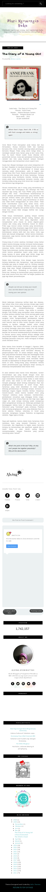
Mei (16, 830)
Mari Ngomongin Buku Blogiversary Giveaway (23, 729)
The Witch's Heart (21, 837)
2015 (15, 864)
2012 (15, 871)
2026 (15, 820)
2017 (15, 860)
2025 (15, 822)
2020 (15, 854)
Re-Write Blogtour (22, 744)
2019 (15, 856)
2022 (15, 849)
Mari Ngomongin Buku (23, 23)
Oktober (18, 826)
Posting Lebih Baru (9, 612)
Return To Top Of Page (23, 887)
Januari (17, 843)
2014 (15, 866)
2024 (15, 845)
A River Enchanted (21, 835)
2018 (15, 858)
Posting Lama (36, 611)
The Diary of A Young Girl (24, 832)
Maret (17, 841)
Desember (19, 824)
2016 (15, 862)
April (17, 839)
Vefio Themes (35, 884)
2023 (15, 847)
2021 (15, 852)
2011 (15, 873)
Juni (16, 828)
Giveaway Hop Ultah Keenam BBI (23, 736)
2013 (15, 868)
